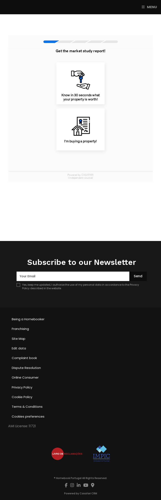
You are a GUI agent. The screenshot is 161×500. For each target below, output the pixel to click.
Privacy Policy (22, 387)
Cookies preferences (28, 416)
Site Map (18, 338)
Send (138, 276)
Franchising (20, 329)
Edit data (19, 348)
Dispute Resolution (26, 368)
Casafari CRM (88, 493)
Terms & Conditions (27, 406)
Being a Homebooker (28, 319)
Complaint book (24, 358)
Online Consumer (25, 377)
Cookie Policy (22, 397)
